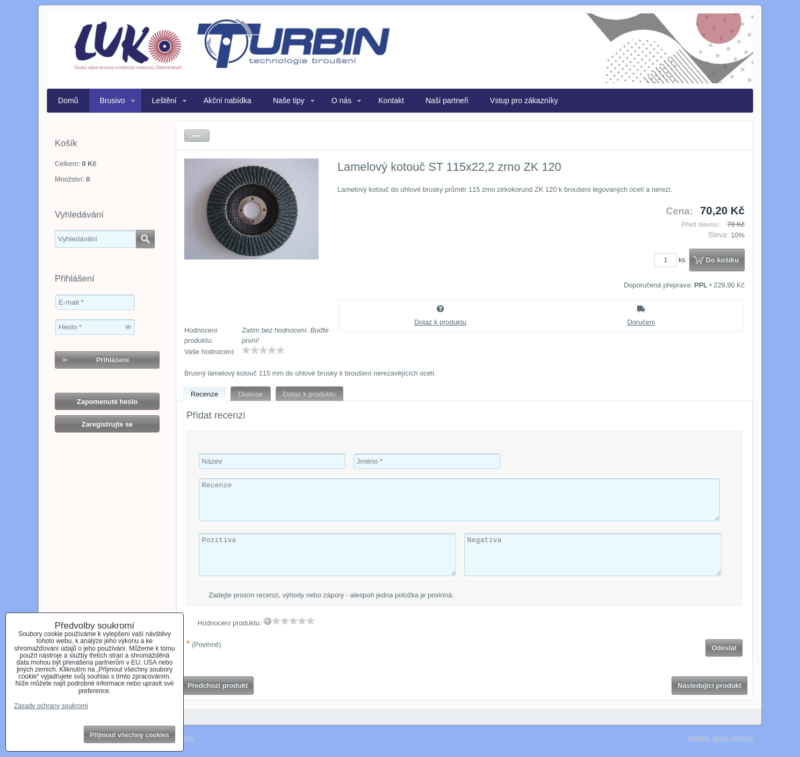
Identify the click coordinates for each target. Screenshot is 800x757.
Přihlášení (112, 360)
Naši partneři (447, 100)
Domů (68, 100)
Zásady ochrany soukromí (51, 706)
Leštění (164, 100)
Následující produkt (709, 685)
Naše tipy (289, 100)
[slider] (263, 350)
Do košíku (722, 260)
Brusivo (112, 100)
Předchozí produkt (218, 685)
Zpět (197, 135)
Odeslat (724, 648)
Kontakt (391, 100)
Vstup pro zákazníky (524, 100)
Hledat (145, 239)
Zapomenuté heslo (107, 402)
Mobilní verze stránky (720, 738)
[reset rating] (267, 621)
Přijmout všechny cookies (129, 735)
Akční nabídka (227, 100)
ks (671, 260)
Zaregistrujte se (107, 424)
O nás (341, 100)
